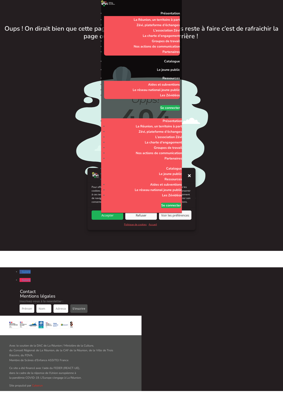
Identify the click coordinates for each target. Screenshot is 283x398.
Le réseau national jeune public (156, 90)
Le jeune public (168, 69)
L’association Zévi (166, 30)
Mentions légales (37, 296)
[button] (189, 182)
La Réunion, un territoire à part (157, 19)
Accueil (153, 231)
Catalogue (172, 61)
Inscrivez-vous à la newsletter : (41, 301)
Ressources (171, 78)
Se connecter (170, 108)
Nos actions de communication (157, 46)
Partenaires (171, 52)
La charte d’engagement (161, 36)
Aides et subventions (164, 84)
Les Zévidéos (170, 95)
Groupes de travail (166, 41)
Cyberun (37, 386)
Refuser (141, 222)
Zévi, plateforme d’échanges (158, 25)
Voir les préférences (175, 222)
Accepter (107, 222)
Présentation (170, 13)
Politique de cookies (135, 231)
